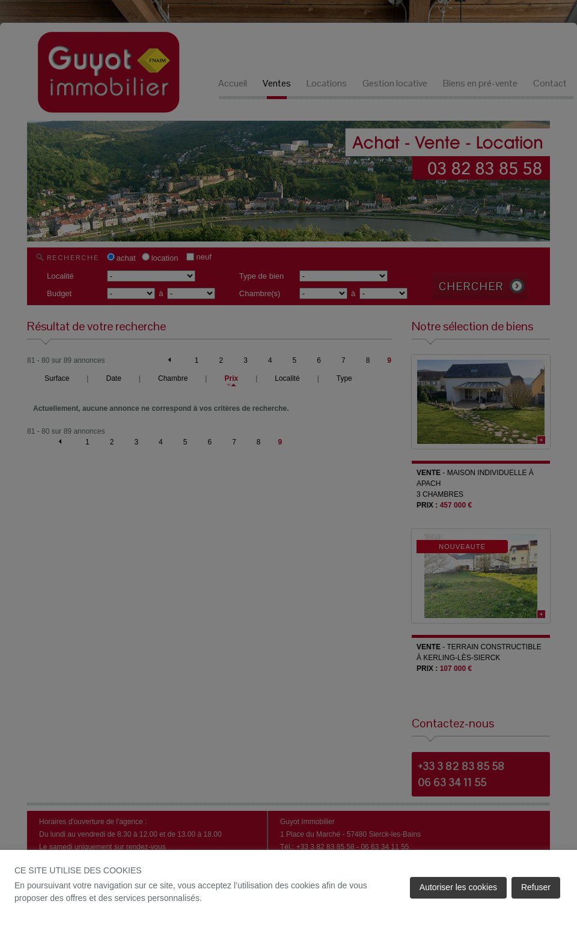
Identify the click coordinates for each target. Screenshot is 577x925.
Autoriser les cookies (458, 887)
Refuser (536, 887)
